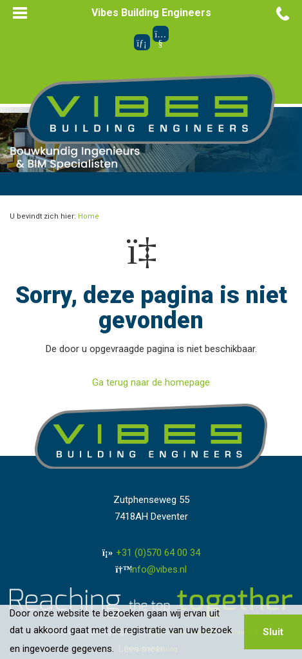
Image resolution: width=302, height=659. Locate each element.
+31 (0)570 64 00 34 (158, 552)
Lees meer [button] (141, 648)
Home (88, 216)
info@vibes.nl (158, 569)
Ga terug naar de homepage (151, 382)
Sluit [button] (273, 632)
